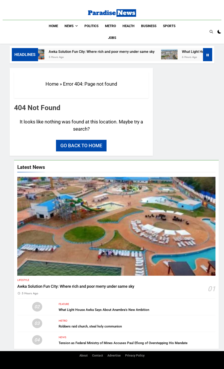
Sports (169, 26)
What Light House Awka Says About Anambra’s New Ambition (104, 310)
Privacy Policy (135, 355)
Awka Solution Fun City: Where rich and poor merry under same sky (106, 52)
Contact (97, 355)
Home (53, 26)
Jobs (112, 38)
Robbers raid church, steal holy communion (90, 326)
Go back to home (81, 145)
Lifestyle (23, 280)
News (69, 26)
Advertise (114, 355)
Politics (91, 26)
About (83, 355)
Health (128, 26)
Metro (110, 26)
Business (148, 26)
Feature (64, 304)
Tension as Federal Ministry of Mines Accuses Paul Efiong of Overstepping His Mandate (123, 343)
